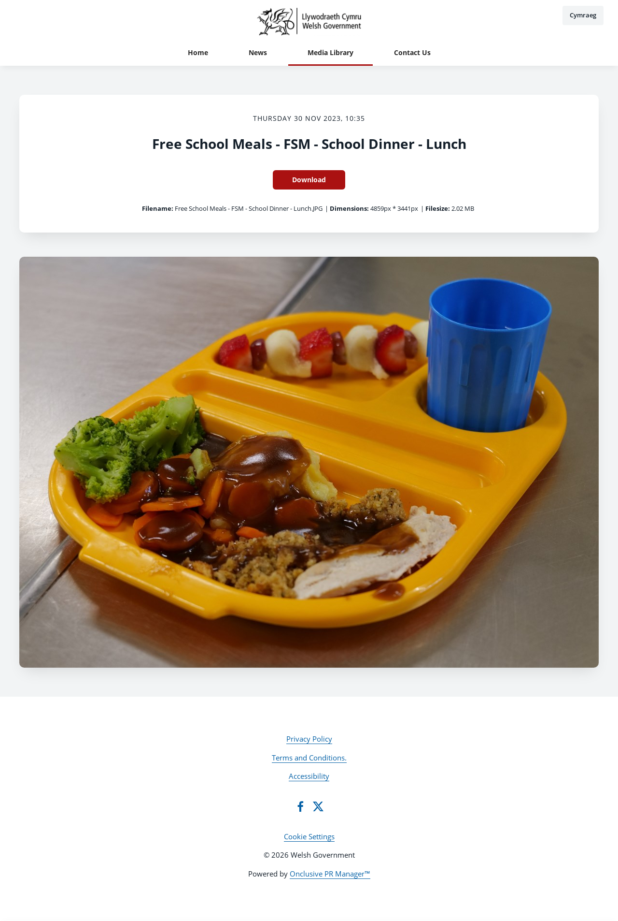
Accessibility (309, 776)
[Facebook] (300, 806)
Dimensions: (349, 208)
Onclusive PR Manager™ (330, 873)
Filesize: (437, 208)
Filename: (157, 208)
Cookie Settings (309, 836)
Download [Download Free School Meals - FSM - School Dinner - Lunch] (309, 179)
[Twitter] (318, 806)
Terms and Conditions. (309, 757)
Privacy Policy (309, 739)
